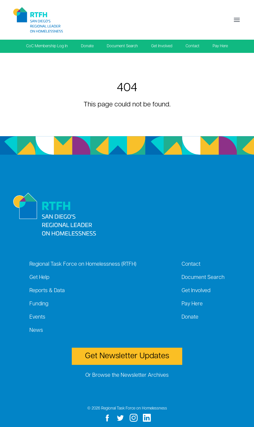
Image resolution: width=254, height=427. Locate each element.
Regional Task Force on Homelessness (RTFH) (82, 264)
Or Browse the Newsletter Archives (127, 375)
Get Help (39, 277)
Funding (38, 304)
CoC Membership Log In (47, 46)
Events (37, 317)
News (36, 330)
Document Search (122, 46)
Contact (192, 46)
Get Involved (161, 46)
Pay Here (220, 46)
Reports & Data (47, 290)
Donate (87, 46)
